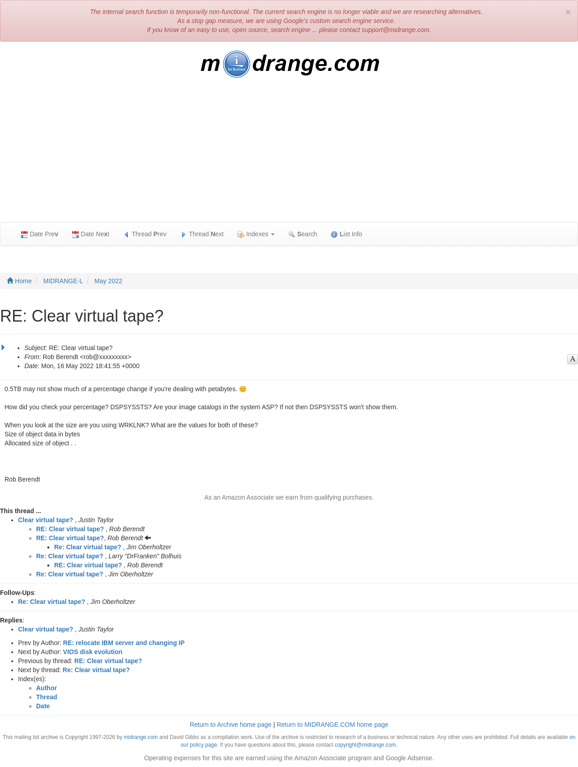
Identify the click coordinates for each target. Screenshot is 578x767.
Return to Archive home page (230, 724)
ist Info (346, 234)
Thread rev (145, 234)
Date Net (90, 234)
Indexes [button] (256, 234)
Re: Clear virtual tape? (87, 547)
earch (302, 234)
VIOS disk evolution (92, 651)
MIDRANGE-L (63, 281)
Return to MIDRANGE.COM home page (332, 724)
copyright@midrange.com (365, 745)
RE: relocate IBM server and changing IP (124, 642)
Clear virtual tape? (45, 520)
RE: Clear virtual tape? (70, 529)
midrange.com (141, 737)
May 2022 (108, 281)
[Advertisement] (289, 154)
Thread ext (202, 234)
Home (19, 281)
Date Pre (39, 234)
